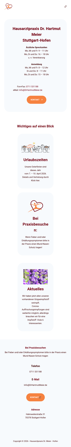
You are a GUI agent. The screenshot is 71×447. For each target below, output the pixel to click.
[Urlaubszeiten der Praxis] (35, 161)
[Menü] (65, 6)
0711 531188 (32, 86)
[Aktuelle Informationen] (35, 297)
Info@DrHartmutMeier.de (30, 90)
